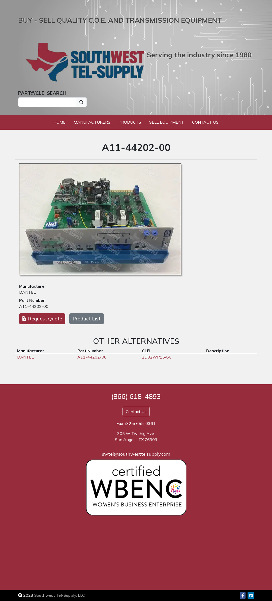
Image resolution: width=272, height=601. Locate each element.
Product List (87, 319)
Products (129, 122)
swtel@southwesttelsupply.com (136, 454)
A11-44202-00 (33, 306)
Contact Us (205, 122)
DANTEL (27, 292)
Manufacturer (32, 286)
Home (59, 122)
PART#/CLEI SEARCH (42, 93)
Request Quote (42, 319)
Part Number (32, 300)
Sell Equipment (166, 122)
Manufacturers (92, 122)
